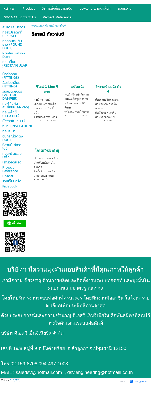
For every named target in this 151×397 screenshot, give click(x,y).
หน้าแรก (36, 25)
